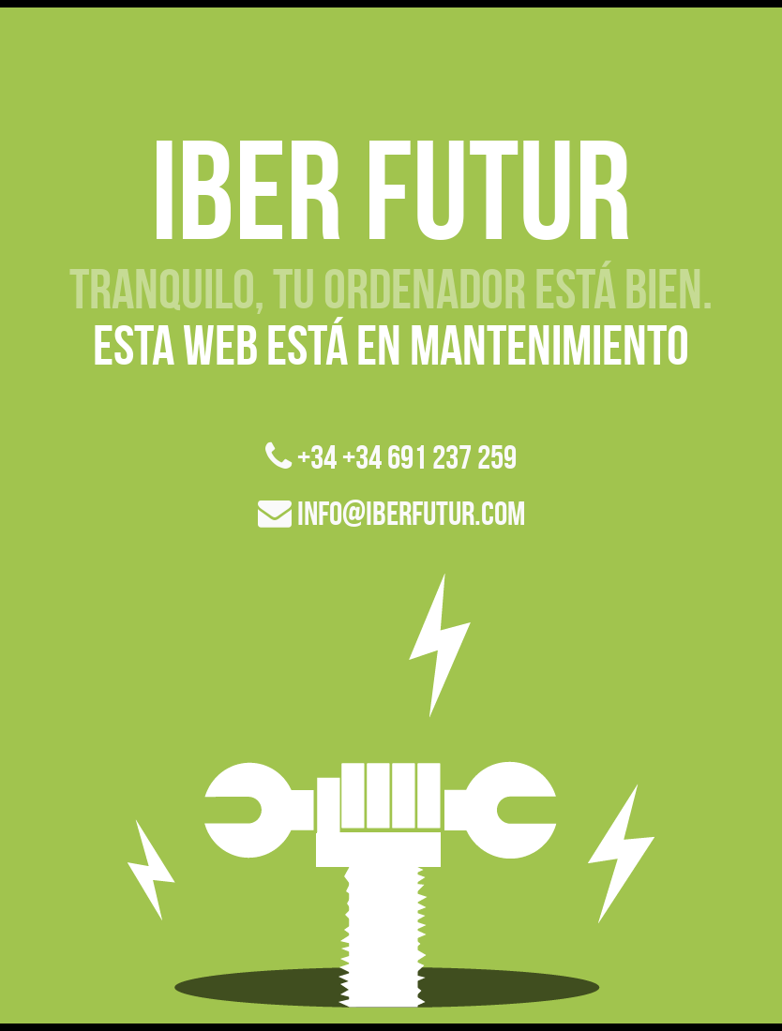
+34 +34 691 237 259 (391, 457)
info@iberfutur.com (391, 513)
